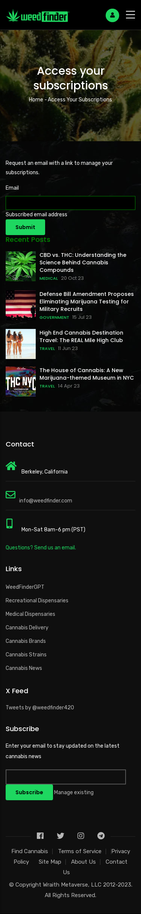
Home (36, 100)
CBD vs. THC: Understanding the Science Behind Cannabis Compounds (82, 262)
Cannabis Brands (26, 641)
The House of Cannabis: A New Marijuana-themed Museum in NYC (86, 374)
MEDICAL (48, 278)
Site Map (50, 861)
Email (12, 188)
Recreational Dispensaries (37, 600)
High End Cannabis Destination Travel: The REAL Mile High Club (81, 336)
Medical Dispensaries (30, 614)
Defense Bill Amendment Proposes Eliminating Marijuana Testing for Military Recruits (86, 301)
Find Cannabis (29, 851)
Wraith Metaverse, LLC (72, 884)
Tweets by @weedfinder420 (40, 707)
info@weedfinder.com (45, 501)
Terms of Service (80, 851)
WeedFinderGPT (25, 587)
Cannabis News (24, 668)
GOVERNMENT (54, 317)
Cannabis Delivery (27, 627)
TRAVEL (47, 348)
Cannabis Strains (26, 655)
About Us (83, 861)
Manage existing (74, 792)
